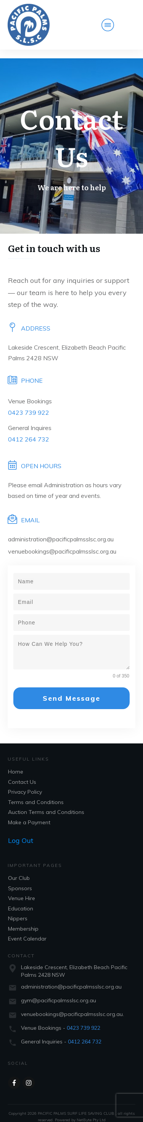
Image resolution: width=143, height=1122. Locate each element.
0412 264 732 (28, 430)
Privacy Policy (25, 783)
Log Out (20, 832)
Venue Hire (21, 889)
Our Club (19, 869)
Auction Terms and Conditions (46, 803)
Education (20, 899)
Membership (23, 920)
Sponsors (20, 879)
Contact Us (22, 773)
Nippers (17, 910)
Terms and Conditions (36, 793)
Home (15, 763)
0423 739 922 (28, 404)
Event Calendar (27, 930)
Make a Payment (29, 813)
